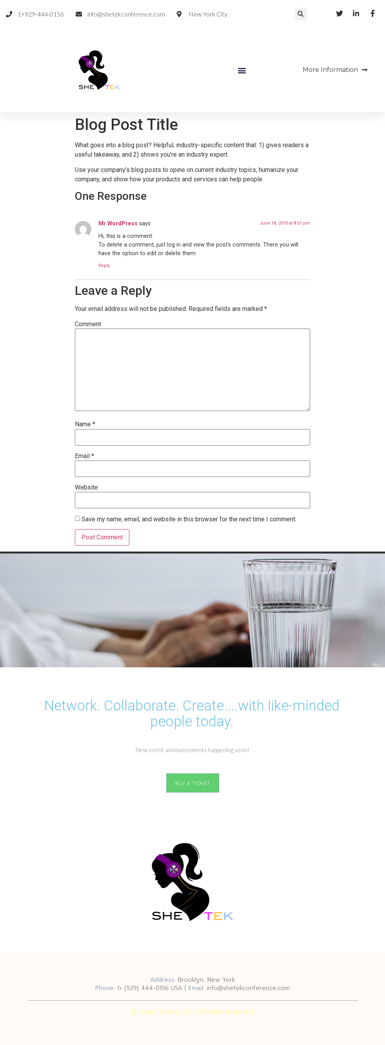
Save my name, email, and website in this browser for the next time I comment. (189, 519)
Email (84, 456)
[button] (242, 70)
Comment (88, 324)
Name (85, 424)
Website (86, 487)
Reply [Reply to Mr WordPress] (104, 265)
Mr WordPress (118, 223)
